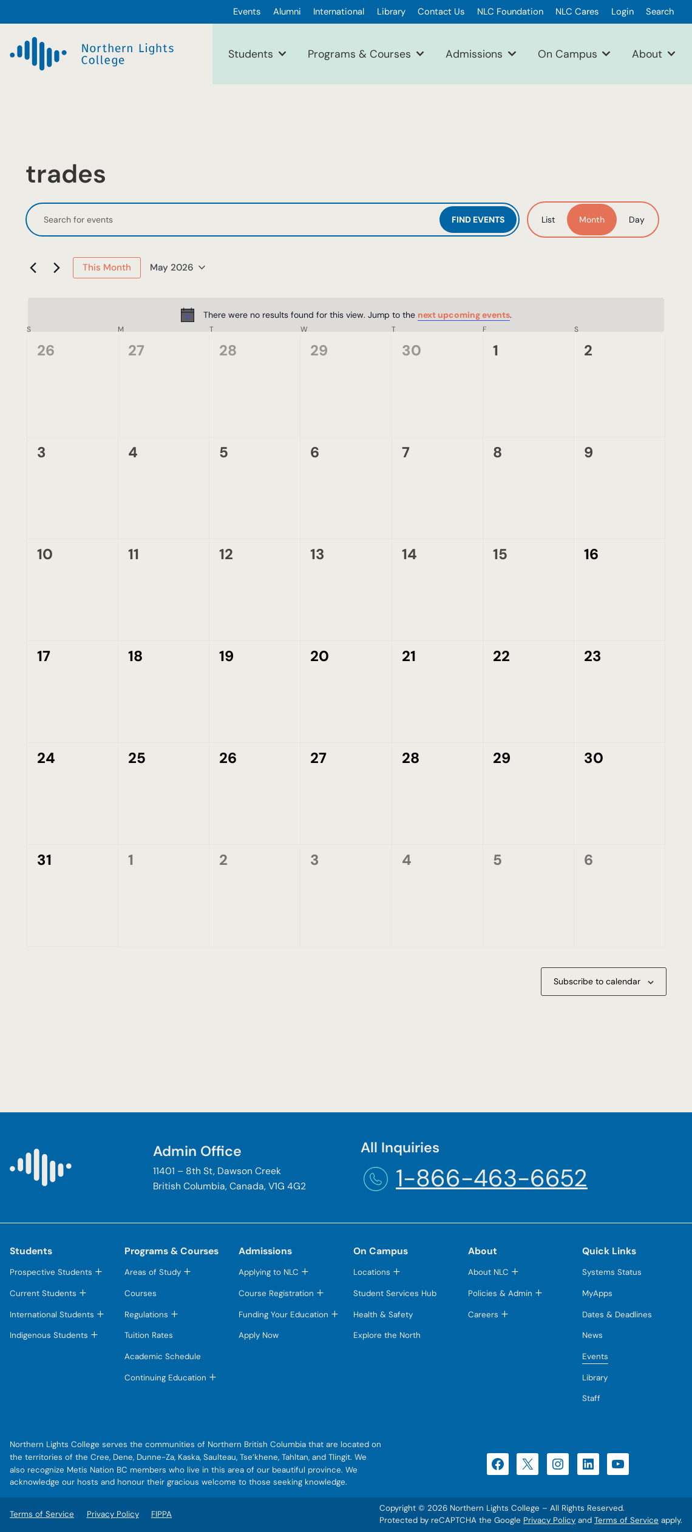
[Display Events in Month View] (592, 219)
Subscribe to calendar (597, 981)
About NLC (488, 1272)
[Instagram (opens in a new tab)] (558, 1464)
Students (250, 54)
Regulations (146, 1314)
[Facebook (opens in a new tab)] (498, 1464)
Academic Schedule (162, 1356)
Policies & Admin (500, 1293)
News (592, 1335)
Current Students (43, 1293)
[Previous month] (32, 267)
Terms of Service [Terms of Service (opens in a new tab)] (626, 1520)
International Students (52, 1314)
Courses (140, 1293)
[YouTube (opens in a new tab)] (618, 1464)
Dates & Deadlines (617, 1314)
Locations (371, 1272)
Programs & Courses (359, 54)
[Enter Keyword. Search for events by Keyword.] (234, 220)
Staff (591, 1398)
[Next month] (56, 267)
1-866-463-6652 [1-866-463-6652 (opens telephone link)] (492, 1178)
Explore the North (387, 1335)
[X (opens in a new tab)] (527, 1464)
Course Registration (276, 1293)
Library (595, 1377)
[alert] (346, 315)
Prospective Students (51, 1272)
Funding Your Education (283, 1314)
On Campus (567, 54)
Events (595, 1356)
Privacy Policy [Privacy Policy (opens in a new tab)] (549, 1520)
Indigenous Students (49, 1335)
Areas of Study (152, 1272)
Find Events (478, 219)
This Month (107, 267)
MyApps (597, 1293)
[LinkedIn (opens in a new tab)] (588, 1464)
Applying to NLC (269, 1272)
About (647, 54)
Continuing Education (165, 1377)
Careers (483, 1314)
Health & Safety (383, 1314)
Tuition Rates (148, 1335)
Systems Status (612, 1272)
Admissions (474, 54)
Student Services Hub (394, 1293)
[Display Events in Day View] (637, 219)
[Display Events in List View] (548, 219)
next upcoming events (464, 314)
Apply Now (259, 1335)
